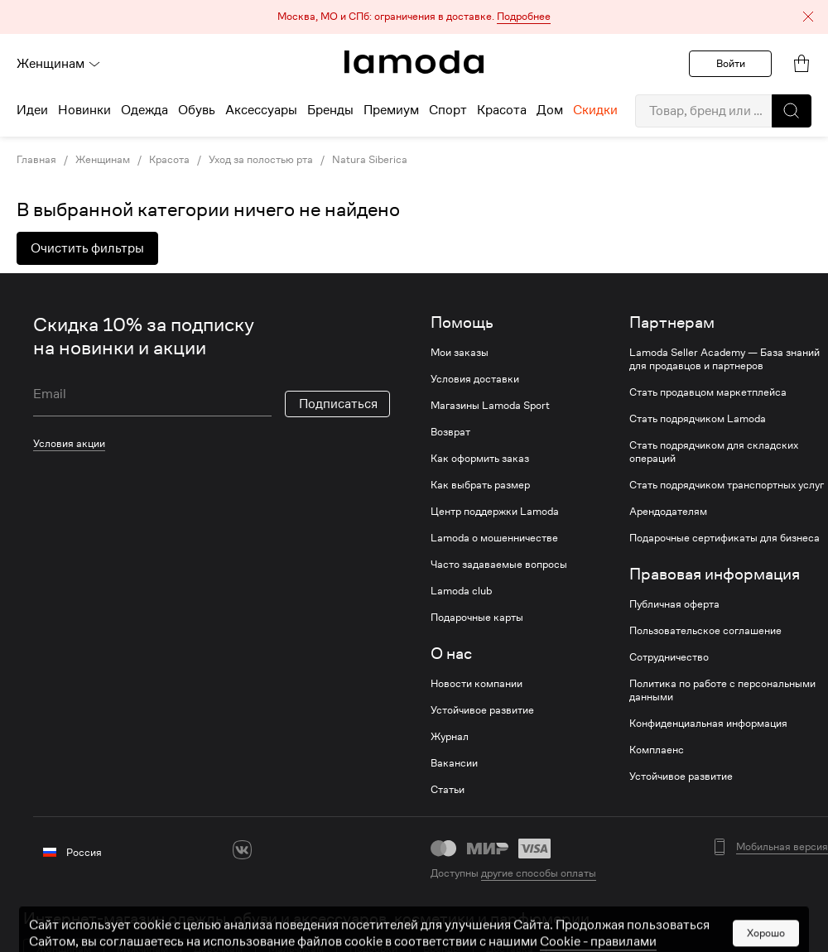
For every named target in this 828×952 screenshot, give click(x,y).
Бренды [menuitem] (330, 110)
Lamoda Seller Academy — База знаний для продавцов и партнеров (724, 359)
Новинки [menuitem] (84, 110)
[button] (414, 17)
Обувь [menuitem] (196, 110)
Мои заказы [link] (460, 352)
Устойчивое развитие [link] (482, 710)
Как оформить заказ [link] (480, 458)
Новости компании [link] (476, 683)
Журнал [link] (450, 736)
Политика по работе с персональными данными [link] (722, 690)
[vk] (242, 849)
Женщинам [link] (102, 159)
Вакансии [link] (454, 763)
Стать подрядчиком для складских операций (713, 452)
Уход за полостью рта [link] (261, 159)
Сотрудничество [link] (669, 657)
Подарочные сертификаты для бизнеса (724, 538)
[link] (414, 62)
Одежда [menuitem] (144, 110)
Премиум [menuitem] (391, 110)
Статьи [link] (448, 789)
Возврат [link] (450, 432)
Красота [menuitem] (502, 110)
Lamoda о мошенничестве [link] (494, 538)
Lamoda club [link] (461, 591)
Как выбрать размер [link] (480, 485)
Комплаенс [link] (656, 750)
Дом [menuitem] (550, 110)
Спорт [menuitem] (448, 110)
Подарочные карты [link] (477, 617)
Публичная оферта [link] (674, 604)
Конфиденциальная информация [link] (708, 723)
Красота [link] (169, 159)
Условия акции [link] (69, 443)
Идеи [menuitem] (32, 110)
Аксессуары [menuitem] (261, 110)
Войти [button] (730, 63)
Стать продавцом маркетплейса (708, 392)
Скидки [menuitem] (595, 110)
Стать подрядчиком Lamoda (697, 419)
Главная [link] (36, 159)
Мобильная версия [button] (782, 846)
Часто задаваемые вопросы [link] (499, 564)
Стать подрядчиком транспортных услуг (726, 485)
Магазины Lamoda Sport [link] (490, 405)
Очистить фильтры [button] (87, 248)
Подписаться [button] (338, 404)
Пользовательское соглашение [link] (705, 630)
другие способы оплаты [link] (538, 873)
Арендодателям (668, 511)
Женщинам (59, 63)
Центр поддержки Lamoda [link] (495, 511)
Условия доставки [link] (475, 379)
